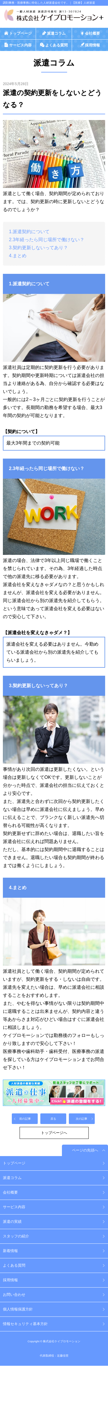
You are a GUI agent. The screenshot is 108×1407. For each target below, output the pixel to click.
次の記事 (81, 1118)
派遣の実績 (12, 1221)
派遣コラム (12, 1178)
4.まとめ (17, 255)
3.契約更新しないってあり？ (38, 247)
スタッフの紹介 (16, 1236)
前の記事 (25, 1118)
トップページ (14, 1163)
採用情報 (10, 1280)
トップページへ (54, 1133)
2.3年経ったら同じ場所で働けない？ (46, 239)
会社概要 (10, 1192)
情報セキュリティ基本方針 (25, 1324)
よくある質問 (14, 1265)
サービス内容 (14, 1207)
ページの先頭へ (85, 1150)
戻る (53, 1118)
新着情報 (10, 1251)
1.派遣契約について (29, 231)
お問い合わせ (14, 1294)
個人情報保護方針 (18, 1309)
